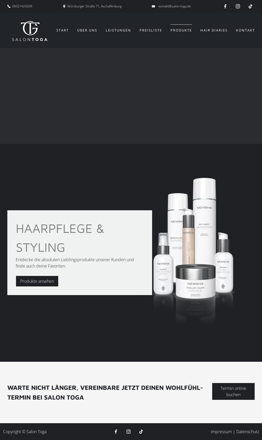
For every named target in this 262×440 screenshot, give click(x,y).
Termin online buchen (233, 391)
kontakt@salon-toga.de (174, 6)
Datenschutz (247, 431)
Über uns (87, 30)
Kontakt (245, 30)
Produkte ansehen (37, 281)
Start (62, 30)
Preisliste (151, 30)
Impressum (222, 431)
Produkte (181, 30)
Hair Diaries (214, 30)
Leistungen (118, 30)
